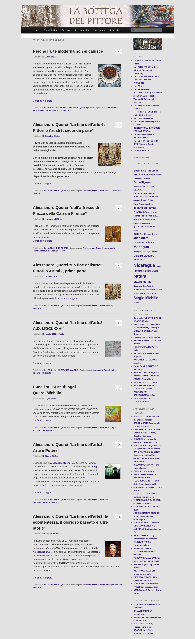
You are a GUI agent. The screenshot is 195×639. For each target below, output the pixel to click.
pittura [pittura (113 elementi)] (139, 276)
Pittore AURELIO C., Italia (145, 382)
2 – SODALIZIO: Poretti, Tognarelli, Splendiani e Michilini (144, 99)
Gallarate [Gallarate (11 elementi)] (156, 216)
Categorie (66, 30)
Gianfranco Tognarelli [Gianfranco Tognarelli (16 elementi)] (144, 219)
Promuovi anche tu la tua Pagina (145, 163)
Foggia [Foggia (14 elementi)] (144, 216)
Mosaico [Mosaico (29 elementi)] (149, 255)
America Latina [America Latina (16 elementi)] (150, 171)
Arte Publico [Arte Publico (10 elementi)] (138, 178)
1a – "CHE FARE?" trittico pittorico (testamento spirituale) (145, 70)
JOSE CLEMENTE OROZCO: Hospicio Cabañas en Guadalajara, (146, 516)
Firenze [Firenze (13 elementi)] (136, 216)
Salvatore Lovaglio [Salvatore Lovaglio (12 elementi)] (154, 290)
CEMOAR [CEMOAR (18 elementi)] (138, 190)
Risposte (64, 110)
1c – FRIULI (138, 86)
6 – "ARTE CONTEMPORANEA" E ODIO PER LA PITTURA (146, 128)
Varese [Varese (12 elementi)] (136, 303)
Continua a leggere (44, 100)
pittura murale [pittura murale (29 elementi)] (142, 281)
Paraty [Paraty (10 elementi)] (158, 266)
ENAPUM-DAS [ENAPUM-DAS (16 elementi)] (140, 212)
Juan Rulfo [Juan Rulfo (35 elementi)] (140, 237)
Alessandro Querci (110, 108)
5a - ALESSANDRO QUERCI (75, 108)
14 (118, 387)
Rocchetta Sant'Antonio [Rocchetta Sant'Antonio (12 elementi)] (143, 286)
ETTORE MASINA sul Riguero (147, 337)
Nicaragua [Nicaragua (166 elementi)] (144, 265)
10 (118, 445)
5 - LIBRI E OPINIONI (53, 108)
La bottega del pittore (141, 157)
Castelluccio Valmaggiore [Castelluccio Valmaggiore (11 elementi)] (143, 186)
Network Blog (115, 30)
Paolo (61, 334)
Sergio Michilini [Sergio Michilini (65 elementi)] (146, 298)
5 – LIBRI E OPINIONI (143, 118)
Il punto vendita (82, 30)
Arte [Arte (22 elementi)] (135, 174)
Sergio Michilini (50, 30)
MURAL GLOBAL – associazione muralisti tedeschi (144, 551)
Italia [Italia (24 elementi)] (136, 233)
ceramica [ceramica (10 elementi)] (136, 200)
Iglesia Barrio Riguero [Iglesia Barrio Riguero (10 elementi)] (141, 223)
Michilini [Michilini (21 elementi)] (138, 256)
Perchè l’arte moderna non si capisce (68, 51)
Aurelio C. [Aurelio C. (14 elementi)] (148, 178)
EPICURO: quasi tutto (143, 471)
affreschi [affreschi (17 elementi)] (137, 171)
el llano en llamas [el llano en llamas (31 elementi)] (144, 207)
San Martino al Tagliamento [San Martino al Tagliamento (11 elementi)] (144, 293)
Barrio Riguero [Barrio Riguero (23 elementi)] (142, 182)
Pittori (109, 306)
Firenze (55, 110)
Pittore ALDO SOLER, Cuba (146, 372)
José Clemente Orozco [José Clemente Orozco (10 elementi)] (148, 234)
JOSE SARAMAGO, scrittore (146, 522)
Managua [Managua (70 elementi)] (141, 247)
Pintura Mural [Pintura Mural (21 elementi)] (150, 271)
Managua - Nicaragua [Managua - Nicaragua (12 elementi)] (142, 252)
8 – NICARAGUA (141, 150)
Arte (102, 191)
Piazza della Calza (48, 251)
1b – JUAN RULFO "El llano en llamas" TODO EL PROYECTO (146, 79)
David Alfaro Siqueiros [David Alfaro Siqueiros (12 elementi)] (143, 204)
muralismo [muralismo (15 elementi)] (138, 260)
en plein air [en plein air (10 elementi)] (152, 212)
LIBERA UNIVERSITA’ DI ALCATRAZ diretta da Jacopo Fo (147, 529)
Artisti (107, 191)
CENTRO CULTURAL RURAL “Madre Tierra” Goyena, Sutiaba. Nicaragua (146, 432)
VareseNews (99, 30)
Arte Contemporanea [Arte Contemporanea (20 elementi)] (150, 174)
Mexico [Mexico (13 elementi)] (155, 252)
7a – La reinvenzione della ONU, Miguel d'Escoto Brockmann (145, 144)
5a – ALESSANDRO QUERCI (146, 121)
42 (118, 517)
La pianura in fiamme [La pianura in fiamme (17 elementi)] (144, 242)
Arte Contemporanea (42, 110)
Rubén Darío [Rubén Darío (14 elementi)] (139, 289)
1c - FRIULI (48, 370)
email (107, 428)
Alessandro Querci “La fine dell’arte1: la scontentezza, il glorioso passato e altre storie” (70, 522)
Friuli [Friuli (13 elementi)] (150, 216)
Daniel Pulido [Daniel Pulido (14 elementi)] (147, 200)
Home (36, 30)
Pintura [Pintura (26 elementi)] (137, 270)
